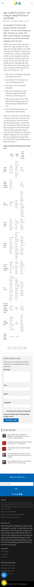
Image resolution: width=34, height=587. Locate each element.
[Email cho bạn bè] (18, 348)
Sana (16, 21)
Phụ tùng (3, 557)
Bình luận (7, 369)
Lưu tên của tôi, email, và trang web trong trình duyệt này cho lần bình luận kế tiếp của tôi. (17, 413)
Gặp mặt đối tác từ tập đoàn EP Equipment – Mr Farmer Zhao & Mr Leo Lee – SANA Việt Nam (18, 436)
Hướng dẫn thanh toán (8, 568)
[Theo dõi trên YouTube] (21, 494)
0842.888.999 (12, 512)
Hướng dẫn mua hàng (7, 565)
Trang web (7, 402)
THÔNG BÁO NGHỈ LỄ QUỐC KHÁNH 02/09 (18, 448)
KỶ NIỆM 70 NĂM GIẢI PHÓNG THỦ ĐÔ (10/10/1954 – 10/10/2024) (19, 443)
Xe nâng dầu (5, 551)
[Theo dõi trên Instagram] (15, 494)
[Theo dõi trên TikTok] (17, 494)
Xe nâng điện (5, 554)
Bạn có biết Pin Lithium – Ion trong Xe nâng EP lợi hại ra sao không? (19, 461)
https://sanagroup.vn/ (13, 517)
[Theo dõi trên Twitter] (19, 494)
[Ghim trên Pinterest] (21, 348)
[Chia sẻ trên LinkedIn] (25, 348)
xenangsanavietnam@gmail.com (15, 514)
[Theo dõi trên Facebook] (12, 494)
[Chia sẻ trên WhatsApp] (8, 348)
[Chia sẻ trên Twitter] (15, 348)
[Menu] (2, 3)
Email (6, 394)
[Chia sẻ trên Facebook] (12, 348)
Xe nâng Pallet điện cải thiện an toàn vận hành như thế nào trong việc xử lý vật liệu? (19, 455)
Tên (5, 385)
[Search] (32, 3)
